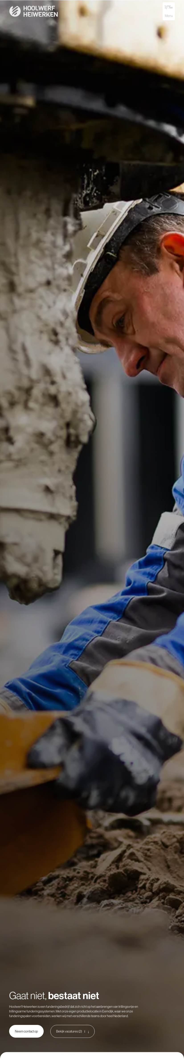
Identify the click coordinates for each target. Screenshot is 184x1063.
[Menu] (168, 6)
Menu (169, 16)
